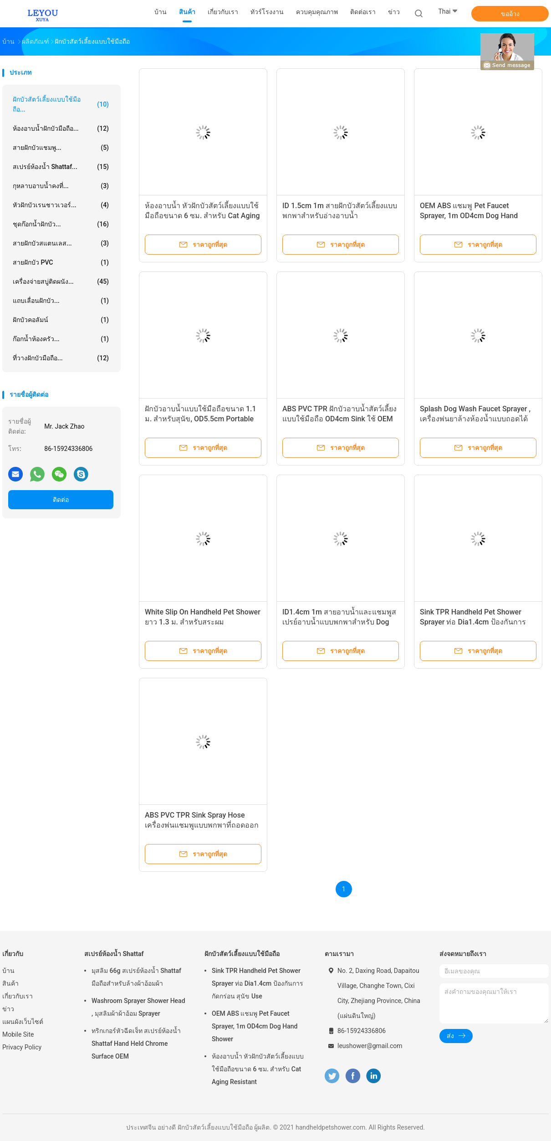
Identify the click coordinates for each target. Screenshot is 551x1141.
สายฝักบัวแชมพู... (61, 147)
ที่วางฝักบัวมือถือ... (61, 358)
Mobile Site (18, 1034)
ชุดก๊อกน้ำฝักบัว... (61, 224)
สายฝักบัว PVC (61, 262)
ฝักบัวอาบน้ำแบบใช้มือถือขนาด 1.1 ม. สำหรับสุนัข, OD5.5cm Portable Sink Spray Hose (200, 418)
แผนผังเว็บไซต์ (22, 1021)
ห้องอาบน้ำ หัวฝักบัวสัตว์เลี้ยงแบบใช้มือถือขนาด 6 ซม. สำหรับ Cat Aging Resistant (202, 215)
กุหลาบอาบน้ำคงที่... (61, 185)
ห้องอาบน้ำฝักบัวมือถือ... (61, 128)
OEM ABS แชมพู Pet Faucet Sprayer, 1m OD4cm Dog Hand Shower (469, 215)
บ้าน (8, 970)
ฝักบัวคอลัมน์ (61, 319)
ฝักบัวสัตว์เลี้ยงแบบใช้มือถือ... (61, 104)
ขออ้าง (510, 13)
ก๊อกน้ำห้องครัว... (61, 338)
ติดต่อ (61, 499)
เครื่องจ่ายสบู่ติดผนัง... (61, 281)
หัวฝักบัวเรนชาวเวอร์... (61, 205)
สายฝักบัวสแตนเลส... (61, 243)
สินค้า (10, 983)
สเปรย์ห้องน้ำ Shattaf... (61, 166)
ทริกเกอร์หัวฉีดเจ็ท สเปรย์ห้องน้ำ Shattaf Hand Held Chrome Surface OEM (136, 1043)
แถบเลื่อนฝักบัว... (61, 300)
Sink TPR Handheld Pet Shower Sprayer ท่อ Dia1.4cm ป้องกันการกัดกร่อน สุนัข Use (473, 622)
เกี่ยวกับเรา (17, 996)
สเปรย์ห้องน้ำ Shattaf (113, 953)
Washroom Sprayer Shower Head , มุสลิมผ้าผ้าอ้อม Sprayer (138, 1007)
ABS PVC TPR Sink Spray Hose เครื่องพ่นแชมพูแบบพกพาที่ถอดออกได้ (202, 825)
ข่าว (8, 1009)
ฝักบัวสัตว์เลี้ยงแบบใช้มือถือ (242, 953)
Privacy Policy (21, 1047)
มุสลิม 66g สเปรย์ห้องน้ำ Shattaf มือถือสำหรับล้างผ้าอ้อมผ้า (136, 977)
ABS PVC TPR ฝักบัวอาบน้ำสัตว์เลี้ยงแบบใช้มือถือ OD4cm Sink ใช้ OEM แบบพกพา (339, 418)
